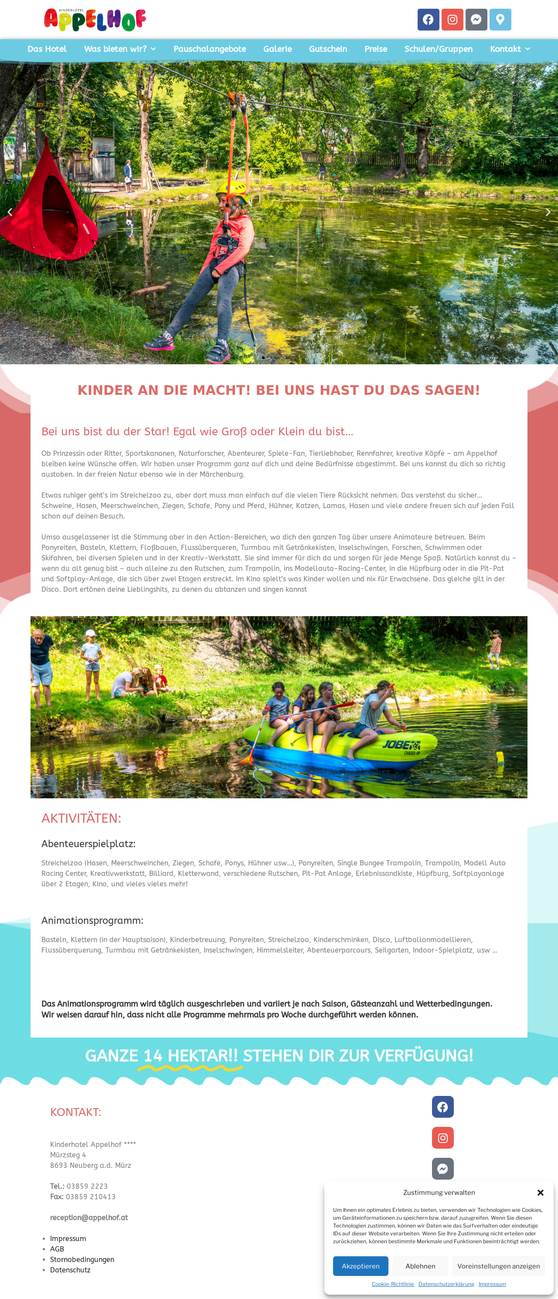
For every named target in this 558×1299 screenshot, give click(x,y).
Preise (375, 49)
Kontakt (510, 49)
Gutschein (328, 49)
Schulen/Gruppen (439, 49)
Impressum (492, 1284)
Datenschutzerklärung (446, 1284)
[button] (540, 1192)
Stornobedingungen (82, 1259)
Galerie (277, 49)
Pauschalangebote (210, 49)
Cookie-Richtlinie (393, 1284)
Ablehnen (420, 1266)
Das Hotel (47, 49)
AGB (57, 1249)
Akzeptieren (361, 1266)
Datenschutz (70, 1270)
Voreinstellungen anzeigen (498, 1266)
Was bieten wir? (120, 49)
